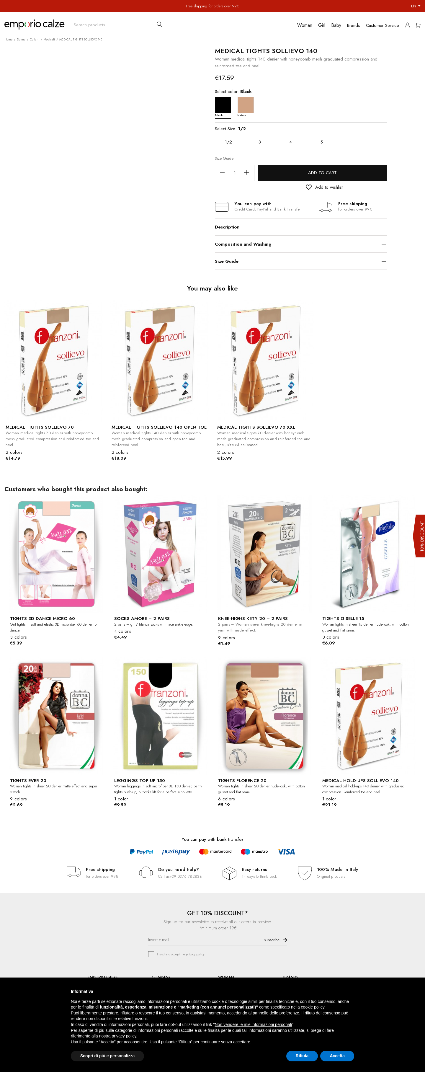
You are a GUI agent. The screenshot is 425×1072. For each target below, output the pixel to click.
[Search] (118, 23)
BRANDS (290, 977)
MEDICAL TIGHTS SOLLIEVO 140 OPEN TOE (159, 427)
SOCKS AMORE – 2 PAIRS (142, 618)
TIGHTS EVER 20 (28, 780)
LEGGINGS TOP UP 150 (139, 780)
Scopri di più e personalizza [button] (107, 1055)
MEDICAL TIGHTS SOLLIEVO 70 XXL (256, 427)
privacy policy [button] (124, 1036)
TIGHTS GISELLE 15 (343, 618)
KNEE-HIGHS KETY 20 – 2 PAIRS (253, 618)
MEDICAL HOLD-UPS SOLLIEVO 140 (360, 780)
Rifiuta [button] (302, 1055)
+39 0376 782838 (186, 876)
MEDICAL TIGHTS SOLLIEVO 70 (40, 427)
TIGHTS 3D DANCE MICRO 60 (42, 618)
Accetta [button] (337, 1055)
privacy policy (195, 954)
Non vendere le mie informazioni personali (253, 1024)
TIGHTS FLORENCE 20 (242, 780)
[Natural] (247, 106)
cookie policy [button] (312, 1007)
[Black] (224, 106)
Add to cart (322, 172)
